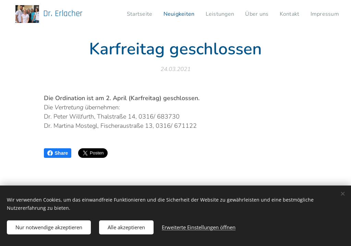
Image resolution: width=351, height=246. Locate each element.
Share (57, 153)
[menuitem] (140, 14)
